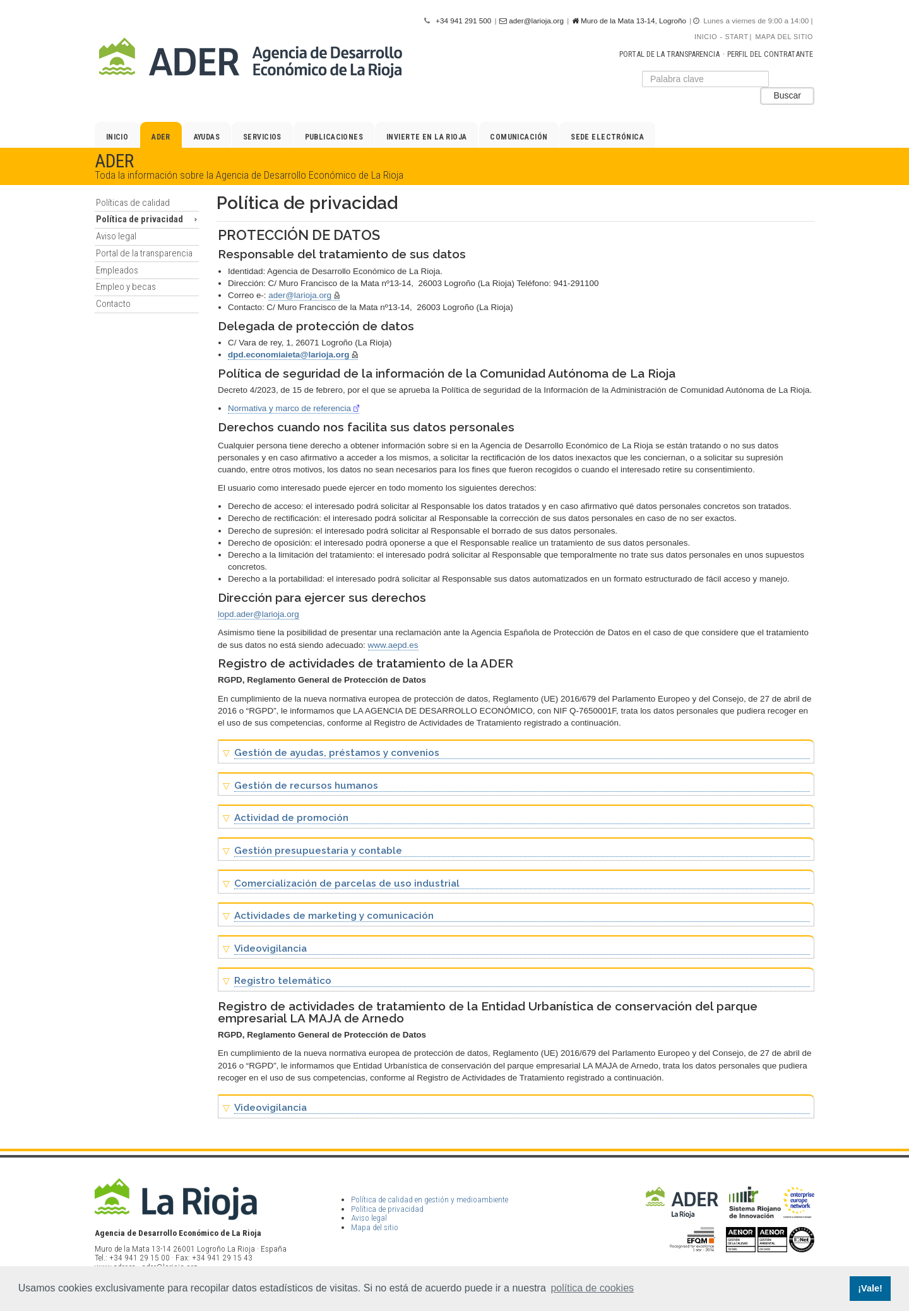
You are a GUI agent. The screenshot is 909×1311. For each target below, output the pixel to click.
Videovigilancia (270, 948)
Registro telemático (282, 981)
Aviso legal (116, 236)
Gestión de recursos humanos (306, 786)
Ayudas (207, 137)
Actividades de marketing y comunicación (334, 916)
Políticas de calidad (133, 202)
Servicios (262, 137)
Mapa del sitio (784, 36)
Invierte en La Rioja (426, 137)
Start (737, 36)
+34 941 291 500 (463, 20)
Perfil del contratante (770, 54)
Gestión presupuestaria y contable (318, 851)
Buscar (787, 95)
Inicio (705, 36)
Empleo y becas (126, 286)
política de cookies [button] (592, 1288)
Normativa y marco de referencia (293, 408)
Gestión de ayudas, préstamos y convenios (336, 753)
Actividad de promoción (291, 818)
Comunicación (518, 137)
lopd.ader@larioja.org (258, 614)
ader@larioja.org (531, 20)
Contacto (113, 303)
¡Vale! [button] (870, 1288)
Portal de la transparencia (669, 54)
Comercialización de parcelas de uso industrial (347, 883)
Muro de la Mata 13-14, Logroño (629, 20)
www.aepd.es (393, 645)
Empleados (117, 270)
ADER (161, 137)
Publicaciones (334, 137)
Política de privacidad (139, 219)
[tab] (516, 751)
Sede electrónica (607, 137)
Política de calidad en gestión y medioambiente (429, 1199)
